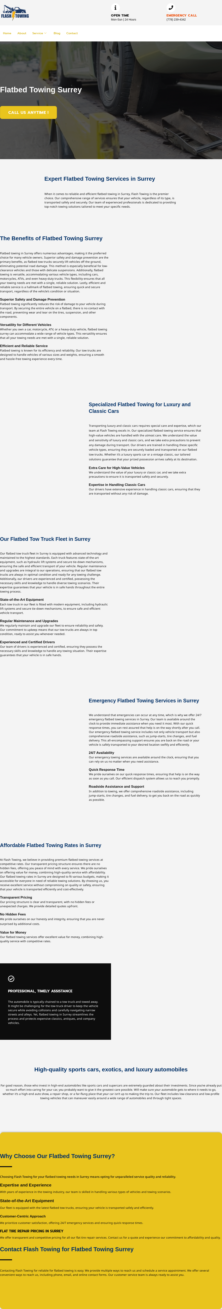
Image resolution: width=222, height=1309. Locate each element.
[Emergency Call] (170, 7)
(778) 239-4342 (176, 19)
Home (7, 33)
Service (40, 33)
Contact (73, 33)
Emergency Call (181, 15)
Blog (57, 33)
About (22, 33)
